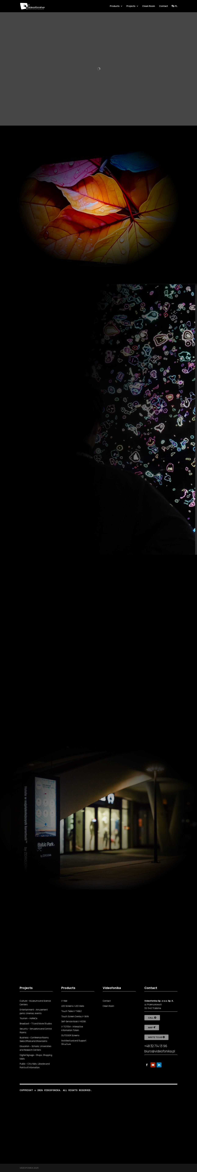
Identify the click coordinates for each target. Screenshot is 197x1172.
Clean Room (148, 6)
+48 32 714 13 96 (155, 1046)
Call (151, 1017)
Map (150, 1027)
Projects (130, 6)
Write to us (155, 1037)
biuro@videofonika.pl (159, 1051)
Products (115, 6)
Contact (163, 6)
